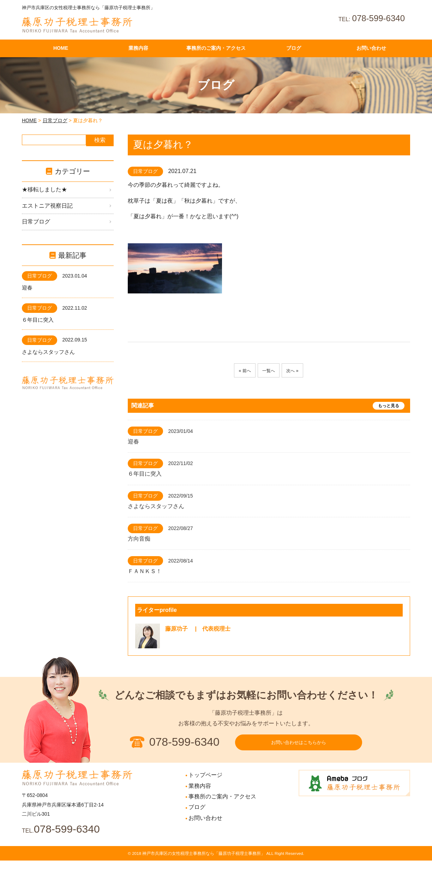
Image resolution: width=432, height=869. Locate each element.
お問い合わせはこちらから (298, 746)
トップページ (205, 784)
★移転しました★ (44, 189)
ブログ (196, 816)
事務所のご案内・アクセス (222, 805)
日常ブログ (55, 120)
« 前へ (240, 371)
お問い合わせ (205, 826)
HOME (29, 120)
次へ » (296, 371)
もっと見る (388, 405)
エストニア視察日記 (47, 206)
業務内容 (199, 794)
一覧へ (268, 371)
